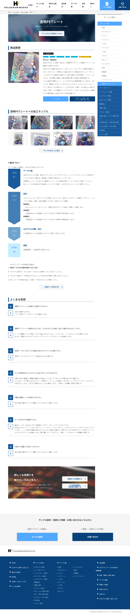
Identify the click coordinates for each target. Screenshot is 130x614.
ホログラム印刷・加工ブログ (107, 599)
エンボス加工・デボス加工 (108, 150)
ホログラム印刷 (104, 24)
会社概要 (101, 563)
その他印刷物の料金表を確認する (74, 486)
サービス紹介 (40, 5)
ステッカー (106, 53)
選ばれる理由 (52, 5)
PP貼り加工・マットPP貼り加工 (109, 135)
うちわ (104, 57)
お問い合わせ (92, 537)
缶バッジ (105, 67)
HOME (30, 5)
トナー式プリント (105, 101)
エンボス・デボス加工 (41, 597)
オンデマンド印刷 (105, 110)
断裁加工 (102, 120)
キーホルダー (106, 72)
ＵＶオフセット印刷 (40, 579)
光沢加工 (102, 155)
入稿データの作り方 (51, 287)
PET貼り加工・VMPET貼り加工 (109, 143)
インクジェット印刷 (106, 105)
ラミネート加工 (104, 129)
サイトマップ (34, 612)
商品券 (104, 81)
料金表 (83, 5)
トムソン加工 (103, 159)
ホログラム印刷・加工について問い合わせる (82, 99)
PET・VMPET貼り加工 (41, 594)
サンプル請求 (55, 99)
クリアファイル (107, 91)
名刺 (103, 29)
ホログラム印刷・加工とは (19, 567)
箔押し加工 (103, 124)
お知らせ (101, 594)
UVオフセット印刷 (105, 115)
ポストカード (106, 33)
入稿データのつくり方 (17, 581)
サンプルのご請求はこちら (51, 33)
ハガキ (104, 48)
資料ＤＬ (92, 5)
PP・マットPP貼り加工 (41, 591)
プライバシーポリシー (15, 612)
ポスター (105, 62)
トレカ (104, 38)
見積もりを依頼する (75, 479)
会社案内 (63, 5)
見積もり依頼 (102, 585)
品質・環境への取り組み (106, 575)
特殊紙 (104, 86)
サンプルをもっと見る (51, 150)
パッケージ (106, 43)
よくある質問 (14, 586)
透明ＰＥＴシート (108, 96)
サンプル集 (74, 5)
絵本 (103, 77)
